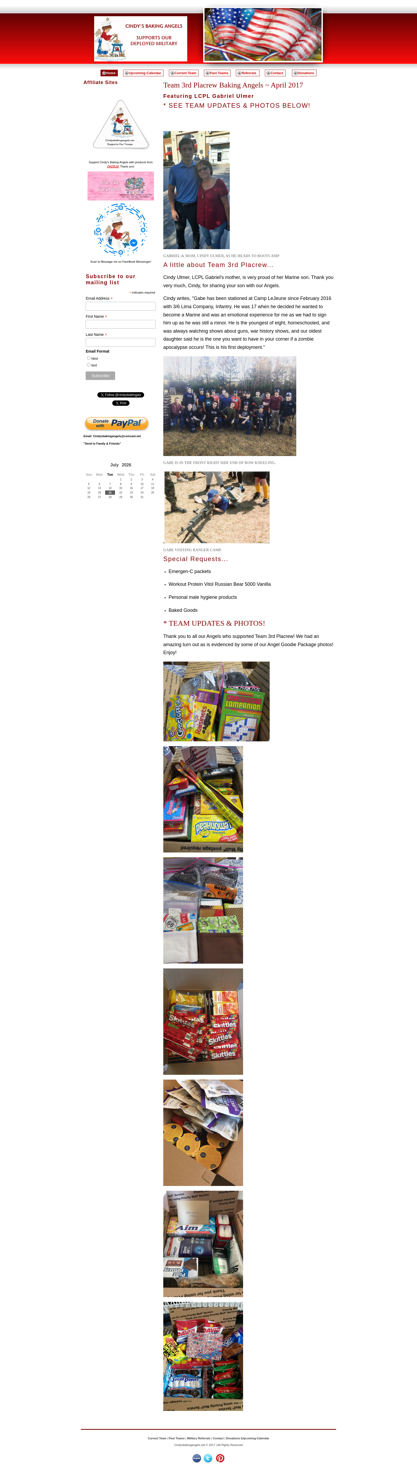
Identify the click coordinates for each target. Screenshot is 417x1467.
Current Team (185, 73)
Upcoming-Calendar (145, 73)
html (94, 359)
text (94, 365)
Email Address (99, 298)
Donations (306, 73)
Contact (276, 73)
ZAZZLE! (113, 166)
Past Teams (219, 73)
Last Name (96, 334)
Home (111, 73)
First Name (96, 316)
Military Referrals (198, 1438)
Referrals (249, 73)
